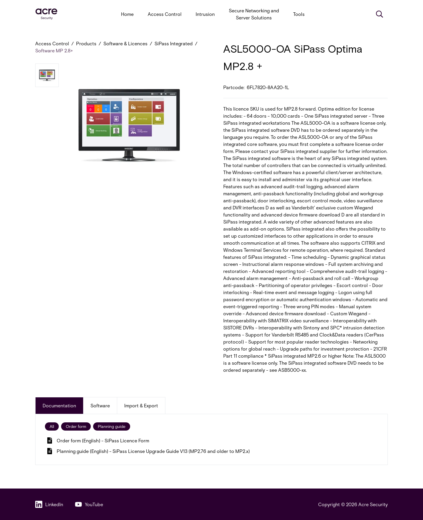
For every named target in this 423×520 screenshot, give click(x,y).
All (52, 426)
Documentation (59, 405)
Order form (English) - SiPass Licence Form (98, 440)
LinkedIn (49, 504)
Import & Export (141, 405)
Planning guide (111, 426)
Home (127, 14)
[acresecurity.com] (46, 14)
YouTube (89, 504)
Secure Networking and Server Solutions (254, 14)
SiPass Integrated (174, 43)
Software (100, 405)
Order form (76, 426)
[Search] (379, 14)
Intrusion (205, 14)
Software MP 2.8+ (54, 50)
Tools (299, 14)
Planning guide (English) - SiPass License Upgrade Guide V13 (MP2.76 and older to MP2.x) (148, 451)
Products (86, 43)
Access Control (165, 14)
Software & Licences (125, 43)
